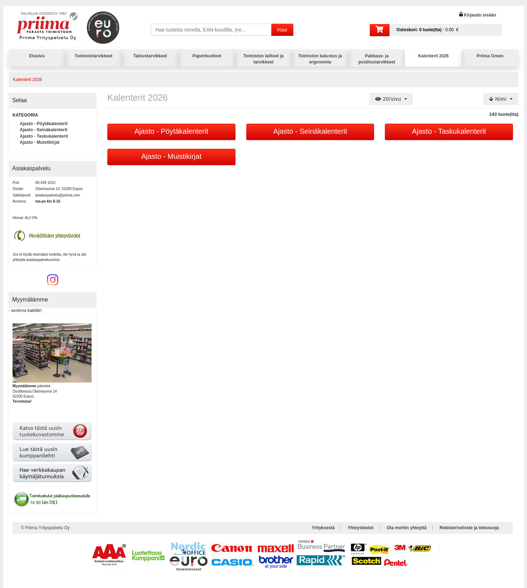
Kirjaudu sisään (480, 15)
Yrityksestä (323, 527)
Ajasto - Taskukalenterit (44, 136)
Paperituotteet (206, 55)
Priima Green (490, 55)
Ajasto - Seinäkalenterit (43, 129)
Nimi (499, 99)
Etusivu (37, 55)
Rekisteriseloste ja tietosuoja (469, 527)
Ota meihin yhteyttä (406, 527)
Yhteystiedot (361, 527)
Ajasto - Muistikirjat (40, 142)
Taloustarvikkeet (150, 55)
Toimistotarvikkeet (93, 55)
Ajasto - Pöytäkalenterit (43, 123)
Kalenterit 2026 (433, 55)
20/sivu (389, 99)
